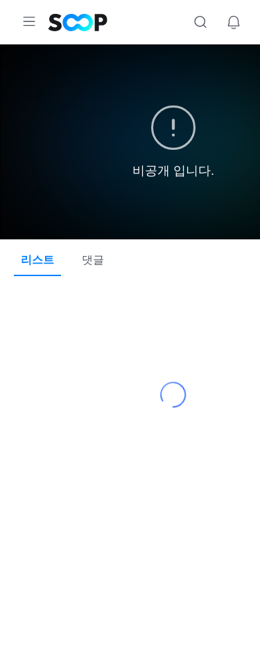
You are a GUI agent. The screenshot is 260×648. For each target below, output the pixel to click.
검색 (200, 22)
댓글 (94, 260)
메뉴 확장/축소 (29, 21)
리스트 (37, 260)
